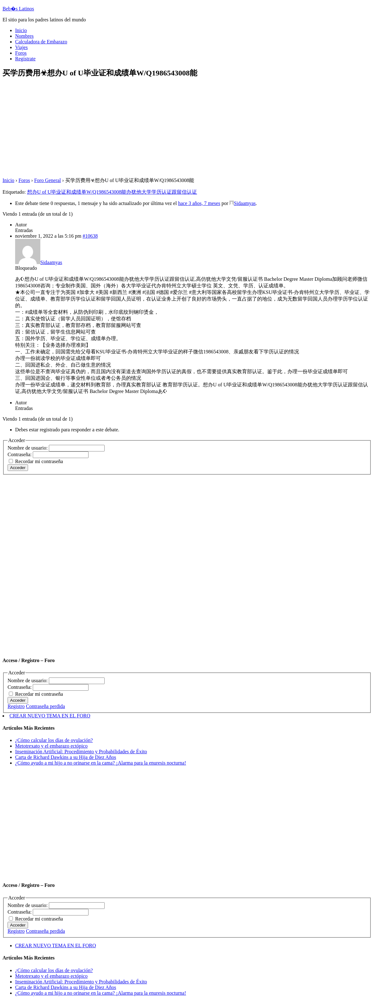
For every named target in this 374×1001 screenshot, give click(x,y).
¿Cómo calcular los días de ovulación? (54, 740)
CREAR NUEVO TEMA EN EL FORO (49, 715)
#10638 (90, 236)
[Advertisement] (187, 128)
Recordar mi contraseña (39, 461)
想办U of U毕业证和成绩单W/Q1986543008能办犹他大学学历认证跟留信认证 (112, 192)
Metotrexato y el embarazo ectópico (51, 746)
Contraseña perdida (45, 706)
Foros (24, 180)
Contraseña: (20, 454)
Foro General (47, 180)
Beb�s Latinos (18, 8)
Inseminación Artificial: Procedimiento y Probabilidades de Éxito (81, 751)
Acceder (18, 467)
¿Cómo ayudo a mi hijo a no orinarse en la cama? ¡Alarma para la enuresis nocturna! (100, 763)
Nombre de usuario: (28, 448)
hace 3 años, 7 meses (199, 203)
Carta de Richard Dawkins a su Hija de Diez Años (65, 757)
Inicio (8, 180)
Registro (16, 706)
